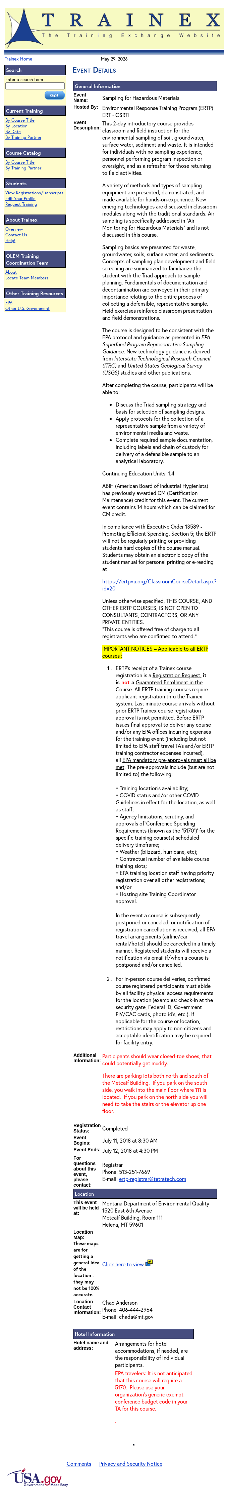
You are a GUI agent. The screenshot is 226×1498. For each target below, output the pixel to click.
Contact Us (16, 235)
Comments (79, 1463)
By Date (13, 132)
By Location (16, 126)
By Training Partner (23, 137)
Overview (14, 229)
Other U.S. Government (27, 308)
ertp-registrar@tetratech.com (152, 1178)
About (11, 272)
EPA (8, 303)
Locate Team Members (26, 278)
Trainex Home (18, 58)
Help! (10, 240)
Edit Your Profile (20, 198)
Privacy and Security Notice (130, 1463)
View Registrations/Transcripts (34, 193)
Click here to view (123, 1264)
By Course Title (20, 120)
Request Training (21, 204)
